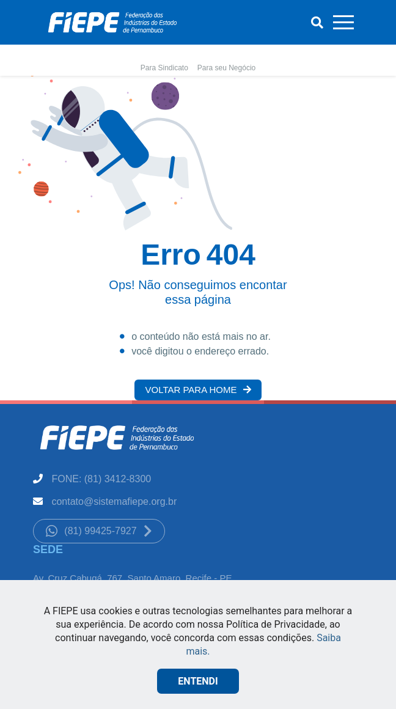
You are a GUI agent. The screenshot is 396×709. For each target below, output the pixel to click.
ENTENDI (198, 681)
